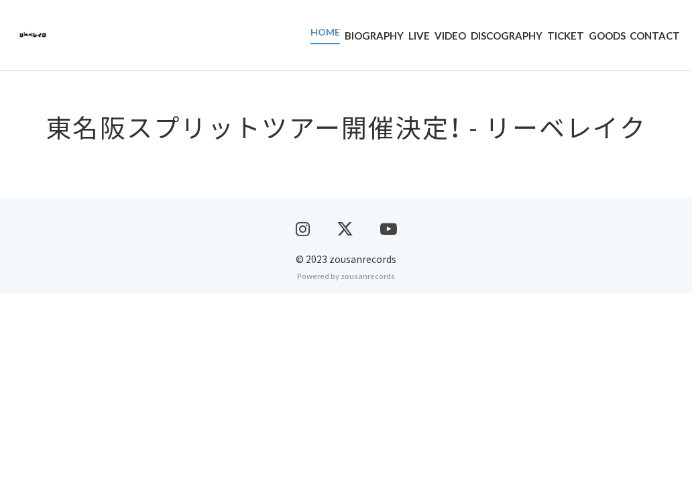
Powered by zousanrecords (346, 465)
